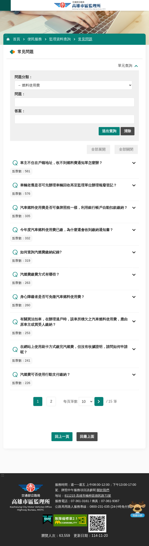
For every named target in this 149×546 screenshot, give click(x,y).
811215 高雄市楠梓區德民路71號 (87, 495)
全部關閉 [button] (126, 149)
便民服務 (35, 39)
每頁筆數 (70, 401)
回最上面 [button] (87, 436)
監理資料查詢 (60, 39)
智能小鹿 (137, 509)
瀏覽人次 (48, 535)
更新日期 (81, 535)
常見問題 (85, 39)
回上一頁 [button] (62, 436)
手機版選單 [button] (5, 5)
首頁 (16, 39)
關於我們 (103, 490)
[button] (109, 131)
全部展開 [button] (98, 149)
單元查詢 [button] (125, 65)
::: (5, 35)
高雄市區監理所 (80, 5)
